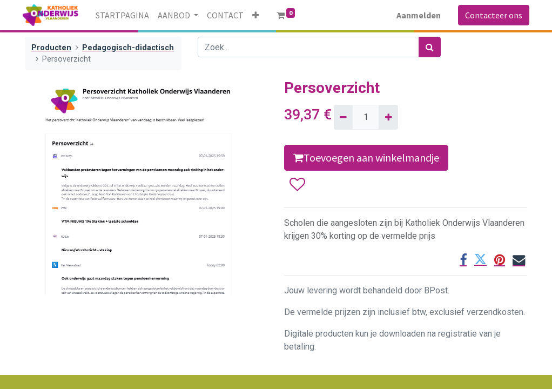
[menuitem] (124, 15)
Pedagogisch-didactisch (128, 47)
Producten (51, 47)
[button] (258, 15)
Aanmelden (416, 15)
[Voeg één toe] (388, 117)
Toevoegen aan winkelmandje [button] (366, 157)
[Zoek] (430, 47)
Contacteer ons (491, 15)
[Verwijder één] (343, 117)
